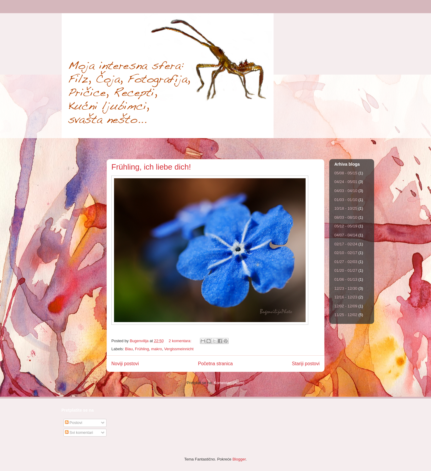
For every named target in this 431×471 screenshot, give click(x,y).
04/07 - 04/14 (345, 235)
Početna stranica (215, 363)
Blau (129, 349)
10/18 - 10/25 (345, 208)
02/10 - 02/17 (345, 252)
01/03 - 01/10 (345, 199)
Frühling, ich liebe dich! (151, 166)
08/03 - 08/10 (345, 217)
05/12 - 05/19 (345, 226)
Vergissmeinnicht (178, 349)
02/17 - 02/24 (345, 244)
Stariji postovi (306, 363)
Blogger (239, 459)
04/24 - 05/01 (345, 181)
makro (156, 349)
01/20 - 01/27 (345, 270)
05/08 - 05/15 (345, 173)
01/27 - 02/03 (345, 261)
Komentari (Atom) (229, 383)
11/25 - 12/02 (345, 315)
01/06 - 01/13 (345, 279)
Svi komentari (79, 432)
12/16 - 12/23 (345, 297)
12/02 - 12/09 (345, 306)
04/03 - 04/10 (345, 190)
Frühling (142, 349)
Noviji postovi (125, 363)
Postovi (73, 422)
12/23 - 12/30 (345, 288)
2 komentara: (181, 341)
